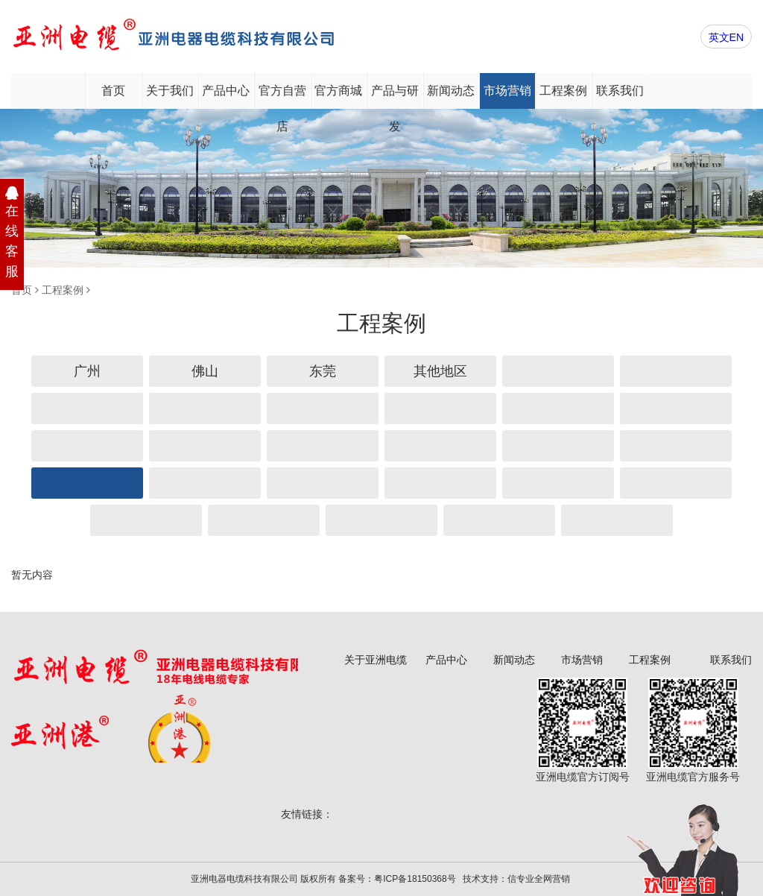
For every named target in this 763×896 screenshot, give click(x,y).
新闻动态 (451, 90)
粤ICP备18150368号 (414, 879)
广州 (87, 371)
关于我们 (170, 90)
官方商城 (338, 90)
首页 (113, 90)
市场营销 (507, 90)
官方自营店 (282, 96)
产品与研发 (395, 96)
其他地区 (440, 371)
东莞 (322, 371)
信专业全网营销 (538, 879)
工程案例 (563, 90)
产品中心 (226, 90)
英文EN (726, 37)
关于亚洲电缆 (375, 660)
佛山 (204, 371)
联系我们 (620, 90)
